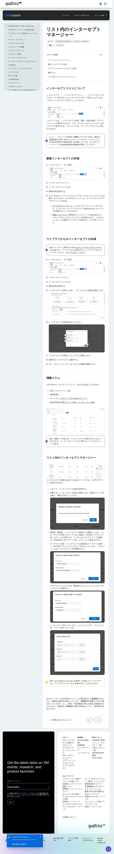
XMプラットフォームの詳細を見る (22, 30)
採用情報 (81, 745)
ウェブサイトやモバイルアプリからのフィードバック (72, 806)
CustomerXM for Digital (69, 144)
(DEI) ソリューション (93, 807)
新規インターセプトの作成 (57, 64)
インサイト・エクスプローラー (21, 68)
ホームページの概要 (17, 47)
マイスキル (65, 15)
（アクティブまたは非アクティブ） (73, 398)
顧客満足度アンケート (94, 784)
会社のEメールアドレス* (13, 781)
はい (89, 720)
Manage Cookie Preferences (101, 840)
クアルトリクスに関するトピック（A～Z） (24, 34)
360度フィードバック (71, 801)
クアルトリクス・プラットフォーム (20, 26)
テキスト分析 (13, 76)
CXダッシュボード (16, 86)
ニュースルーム (83, 753)
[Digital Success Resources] (100, 3)
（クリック (69, 402)
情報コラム (52, 72)
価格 (94, 755)
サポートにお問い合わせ (81, 15)
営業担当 (52, 139)
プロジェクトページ (17, 50)
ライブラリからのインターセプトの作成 (62, 68)
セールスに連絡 (99, 15)
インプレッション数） (86, 402)
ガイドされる (71, 252)
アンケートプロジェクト (18, 58)
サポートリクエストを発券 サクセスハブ (68, 742)
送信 (10, 802)
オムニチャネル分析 (70, 794)
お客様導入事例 (98, 740)
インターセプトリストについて (59, 60)
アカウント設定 (15, 54)
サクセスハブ (67, 748)
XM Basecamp (98, 753)
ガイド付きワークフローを (65, 681)
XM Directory (14, 79)
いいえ (98, 720)
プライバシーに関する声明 (21, 795)
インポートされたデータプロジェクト (23, 61)
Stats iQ (13, 65)
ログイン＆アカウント (18, 40)
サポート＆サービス (17, 43)
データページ (14, 83)
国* (8, 784)
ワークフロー (14, 72)
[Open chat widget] (108, 849)
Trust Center (97, 758)
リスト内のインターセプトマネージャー (62, 77)
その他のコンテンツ (68, 817)
